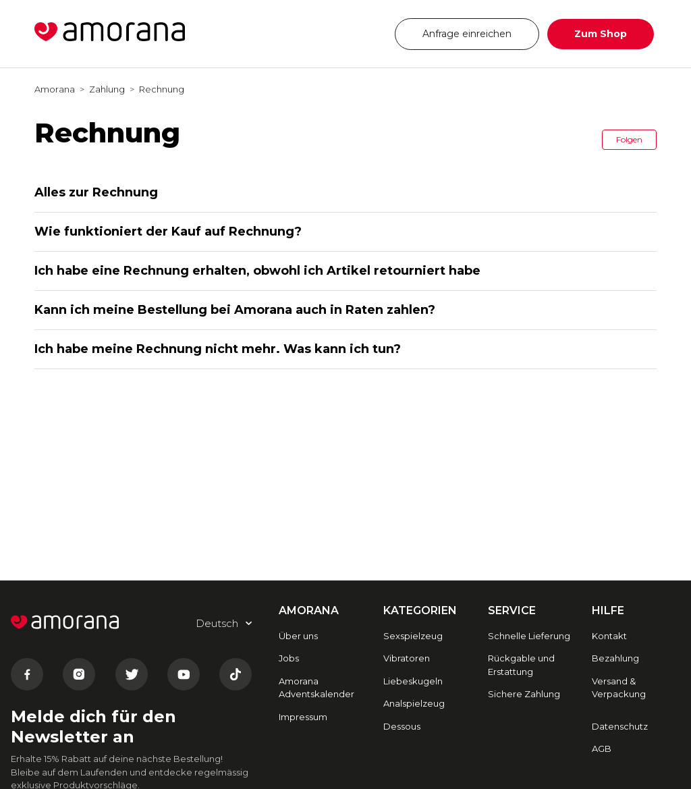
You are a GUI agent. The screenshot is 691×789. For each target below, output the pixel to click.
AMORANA (309, 610)
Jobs (289, 658)
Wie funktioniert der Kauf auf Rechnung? (168, 231)
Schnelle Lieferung (529, 635)
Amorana (54, 89)
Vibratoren (406, 658)
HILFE (608, 610)
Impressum (303, 716)
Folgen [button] (629, 139)
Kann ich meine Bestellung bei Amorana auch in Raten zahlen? (234, 309)
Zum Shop (600, 34)
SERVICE (512, 610)
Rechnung (161, 89)
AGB (601, 748)
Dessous (401, 726)
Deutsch (344, 33)
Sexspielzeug (413, 635)
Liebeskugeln (413, 681)
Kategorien (420, 610)
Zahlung (107, 89)
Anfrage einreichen (467, 34)
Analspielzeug (414, 703)
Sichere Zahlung (524, 693)
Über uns (298, 635)
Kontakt (609, 635)
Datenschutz (620, 726)
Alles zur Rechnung (96, 192)
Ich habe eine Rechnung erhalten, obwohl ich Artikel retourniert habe (257, 270)
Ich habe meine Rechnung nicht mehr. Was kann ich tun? (217, 349)
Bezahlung (615, 658)
